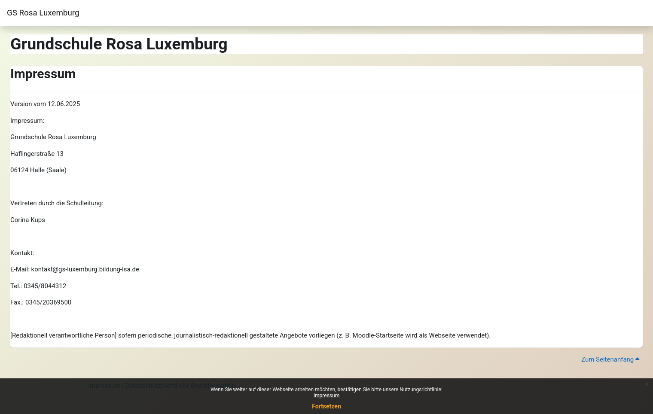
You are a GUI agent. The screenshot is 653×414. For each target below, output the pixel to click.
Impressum (326, 396)
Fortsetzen (326, 406)
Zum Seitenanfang (610, 359)
